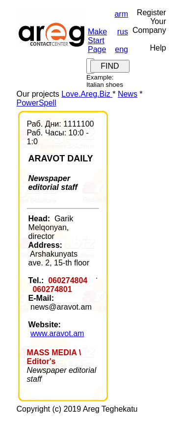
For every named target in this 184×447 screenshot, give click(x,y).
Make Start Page (97, 40)
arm (121, 14)
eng (121, 49)
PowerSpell (36, 103)
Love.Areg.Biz (86, 94)
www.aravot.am (57, 333)
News (127, 94)
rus (122, 31)
